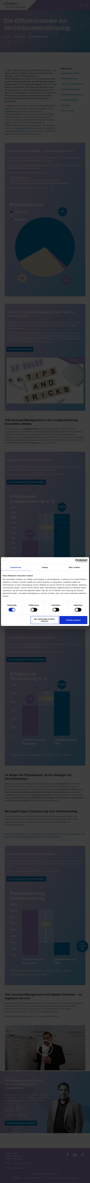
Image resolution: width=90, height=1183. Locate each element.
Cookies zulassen (73, 620)
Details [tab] (45, 567)
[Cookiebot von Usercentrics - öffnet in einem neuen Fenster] (77, 560)
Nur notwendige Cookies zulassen (44, 620)
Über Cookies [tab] (74, 567)
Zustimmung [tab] (15, 567)
